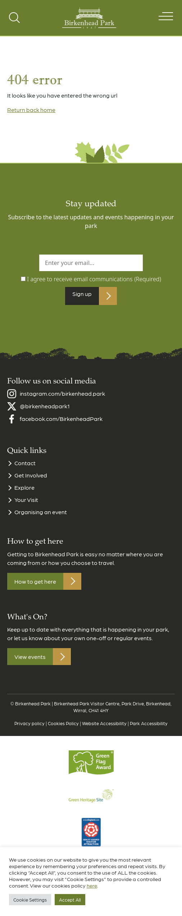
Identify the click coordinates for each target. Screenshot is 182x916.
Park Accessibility (149, 727)
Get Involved (30, 479)
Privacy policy (29, 727)
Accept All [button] (70, 899)
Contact (25, 467)
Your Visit (26, 504)
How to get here (35, 585)
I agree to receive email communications (94, 279)
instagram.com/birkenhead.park (62, 398)
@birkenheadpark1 (45, 410)
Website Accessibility (104, 727)
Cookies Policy (63, 727)
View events (30, 661)
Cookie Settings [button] (30, 899)
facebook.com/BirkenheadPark (61, 423)
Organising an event (40, 516)
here (92, 885)
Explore (24, 492)
